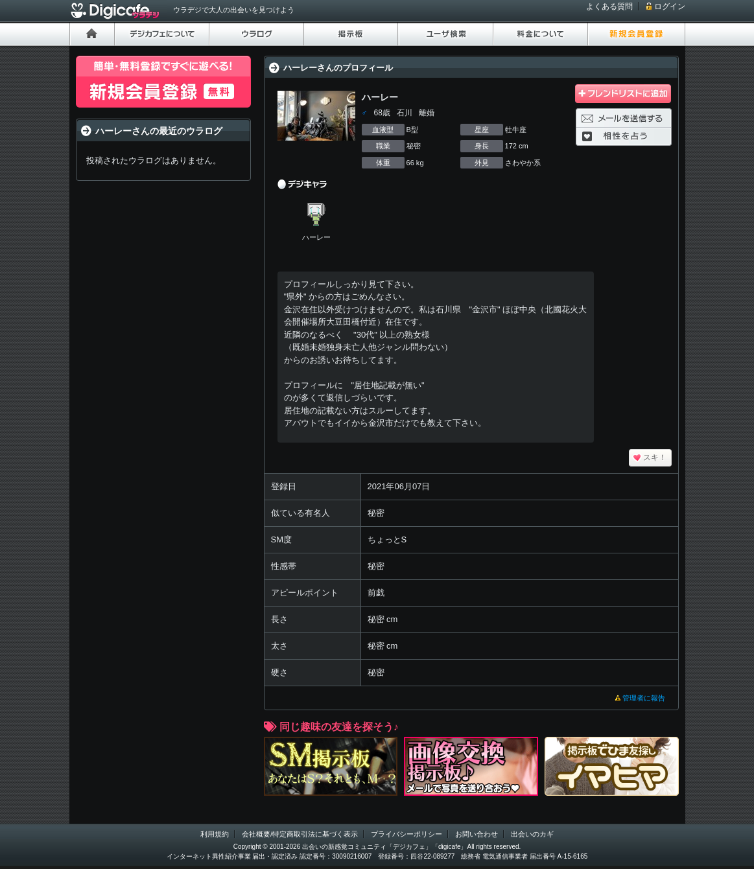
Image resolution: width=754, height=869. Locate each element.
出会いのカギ (532, 834)
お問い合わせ (476, 834)
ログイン (669, 6)
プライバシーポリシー (406, 834)
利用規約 (214, 834)
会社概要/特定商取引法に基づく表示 (300, 834)
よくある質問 (609, 6)
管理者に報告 (643, 698)
